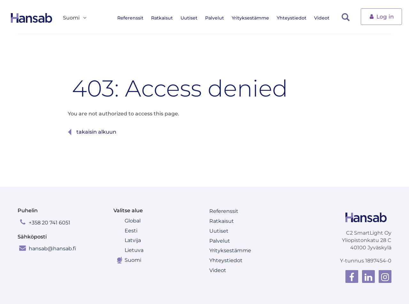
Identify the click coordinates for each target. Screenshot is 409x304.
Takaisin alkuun (96, 132)
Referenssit (133, 18)
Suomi (133, 260)
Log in (381, 16)
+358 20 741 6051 (49, 223)
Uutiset (192, 18)
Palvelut (217, 18)
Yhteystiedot (295, 18)
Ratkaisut (165, 18)
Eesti (131, 231)
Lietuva (134, 250)
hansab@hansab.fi (52, 249)
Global (133, 221)
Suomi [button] (75, 18)
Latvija (133, 240)
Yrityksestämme (253, 18)
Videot (325, 18)
